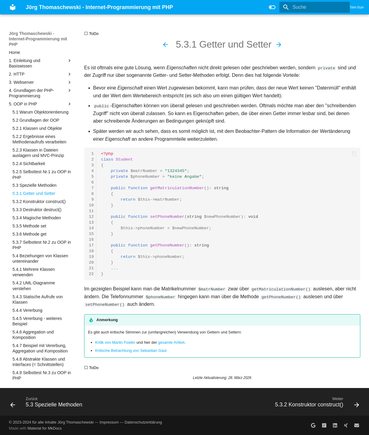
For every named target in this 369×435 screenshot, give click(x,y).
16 (91, 240)
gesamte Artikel (171, 342)
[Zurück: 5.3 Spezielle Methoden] (165, 44)
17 (91, 245)
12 (91, 217)
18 (91, 251)
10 (91, 205)
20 (91, 262)
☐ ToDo (91, 33)
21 (91, 268)
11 (91, 211)
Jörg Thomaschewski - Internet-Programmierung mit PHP (38, 39)
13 (91, 222)
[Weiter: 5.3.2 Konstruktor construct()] (279, 44)
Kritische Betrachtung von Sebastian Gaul (131, 350)
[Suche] (314, 7)
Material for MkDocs (44, 428)
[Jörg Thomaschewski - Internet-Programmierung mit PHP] (13, 7)
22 (91, 274)
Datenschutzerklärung (143, 422)
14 (91, 228)
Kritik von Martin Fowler (115, 342)
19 (91, 257)
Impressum (109, 422)
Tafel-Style (357, 7)
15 (91, 234)
